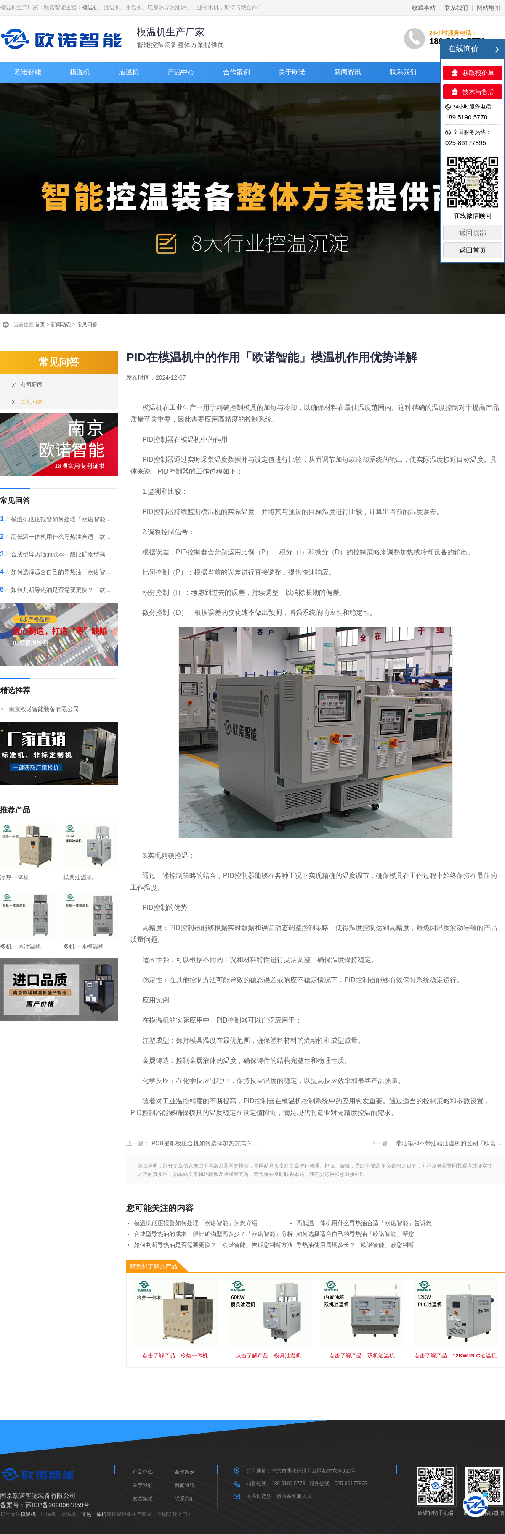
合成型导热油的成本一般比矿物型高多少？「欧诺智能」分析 (213, 1234)
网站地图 (488, 7)
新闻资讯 (347, 72)
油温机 (129, 72)
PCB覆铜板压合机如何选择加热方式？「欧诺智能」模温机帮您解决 (240, 1143)
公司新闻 (32, 385)
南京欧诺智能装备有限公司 (43, 709)
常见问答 (87, 324)
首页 (40, 324)
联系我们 (456, 7)
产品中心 (180, 72)
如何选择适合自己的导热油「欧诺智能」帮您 (355, 1234)
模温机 (90, 7)
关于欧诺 (292, 72)
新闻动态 (61, 324)
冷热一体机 (93, 1514)
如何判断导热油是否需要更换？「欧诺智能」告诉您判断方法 (213, 1244)
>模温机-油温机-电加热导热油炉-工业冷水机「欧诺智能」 (63, 38)
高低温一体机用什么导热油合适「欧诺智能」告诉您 (364, 1223)
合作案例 (236, 72)
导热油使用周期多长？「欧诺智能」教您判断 (355, 1244)
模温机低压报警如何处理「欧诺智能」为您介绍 (196, 1223)
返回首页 (472, 250)
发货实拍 (143, 1499)
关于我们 (143, 1485)
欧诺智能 (27, 72)
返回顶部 (472, 232)
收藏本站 (424, 7)
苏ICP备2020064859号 (57, 1504)
